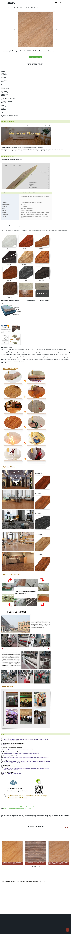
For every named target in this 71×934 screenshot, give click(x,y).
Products (10, 7)
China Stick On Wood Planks (16, 816)
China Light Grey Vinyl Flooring (30, 816)
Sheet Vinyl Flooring (41, 816)
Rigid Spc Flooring (5, 816)
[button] (56, 3)
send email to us (35, 57)
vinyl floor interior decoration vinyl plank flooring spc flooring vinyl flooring (20, 806)
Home (4, 7)
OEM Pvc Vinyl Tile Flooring (62, 815)
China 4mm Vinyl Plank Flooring (20, 815)
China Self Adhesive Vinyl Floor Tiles (47, 815)
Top (68, 930)
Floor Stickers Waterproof (52, 816)
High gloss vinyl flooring (33, 815)
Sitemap (47, 931)
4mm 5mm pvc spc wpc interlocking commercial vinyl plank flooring (17, 808)
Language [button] (66, 3)
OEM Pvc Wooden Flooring (7, 815)
